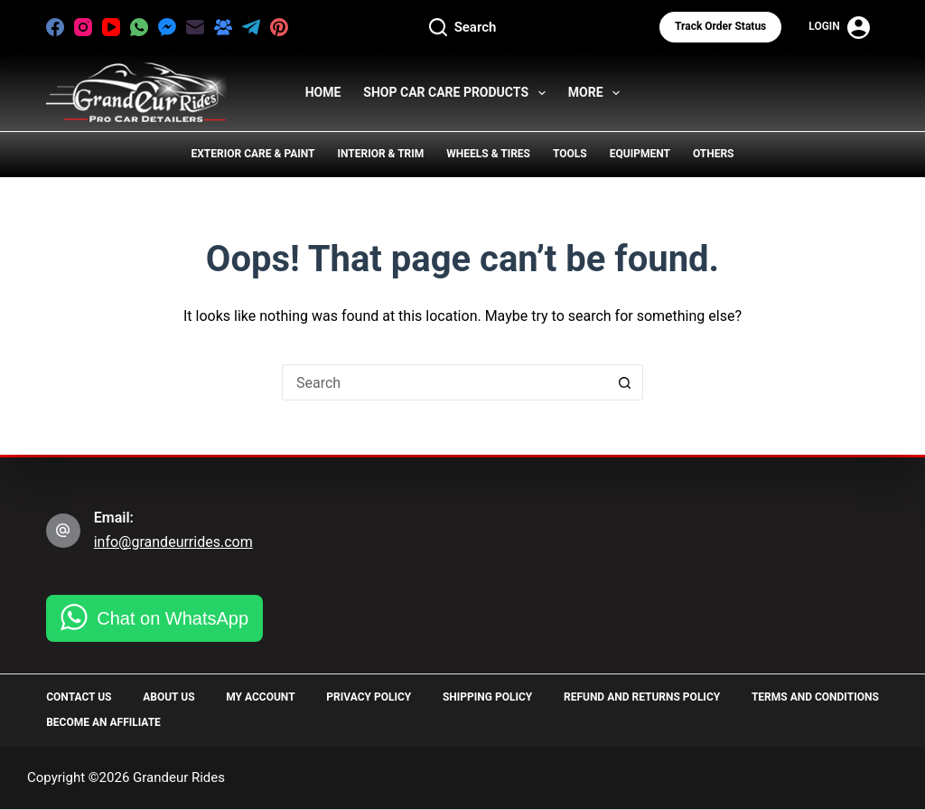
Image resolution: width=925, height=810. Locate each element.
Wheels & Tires (488, 153)
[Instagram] (83, 27)
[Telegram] (251, 27)
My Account (260, 697)
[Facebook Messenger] (167, 27)
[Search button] (625, 382)
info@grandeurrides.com (173, 542)
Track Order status (720, 26)
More (598, 93)
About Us (168, 697)
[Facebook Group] (223, 27)
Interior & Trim (380, 153)
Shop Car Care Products (457, 93)
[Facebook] (55, 27)
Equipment (640, 153)
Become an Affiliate (103, 722)
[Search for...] (444, 382)
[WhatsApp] (139, 27)
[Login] (839, 27)
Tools (570, 153)
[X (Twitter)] (307, 27)
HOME (323, 92)
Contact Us (78, 697)
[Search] (463, 27)
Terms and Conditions (815, 697)
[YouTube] (111, 27)
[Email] (195, 27)
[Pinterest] (279, 27)
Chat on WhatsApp (172, 618)
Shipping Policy (487, 697)
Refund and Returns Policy (642, 697)
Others (713, 153)
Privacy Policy (368, 697)
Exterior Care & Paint (253, 153)
